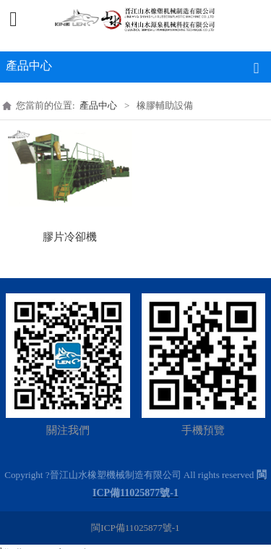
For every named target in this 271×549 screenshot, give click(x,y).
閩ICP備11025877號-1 (135, 527)
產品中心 (98, 105)
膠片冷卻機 (70, 237)
